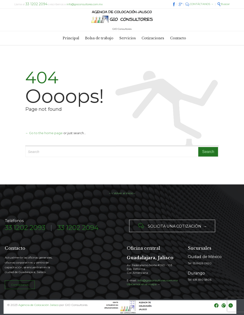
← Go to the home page (44, 133)
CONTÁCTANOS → (199, 4)
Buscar (223, 4)
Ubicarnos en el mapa (142, 284)
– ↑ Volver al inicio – (122, 193)
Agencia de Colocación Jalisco (38, 305)
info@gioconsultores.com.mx (84, 4)
